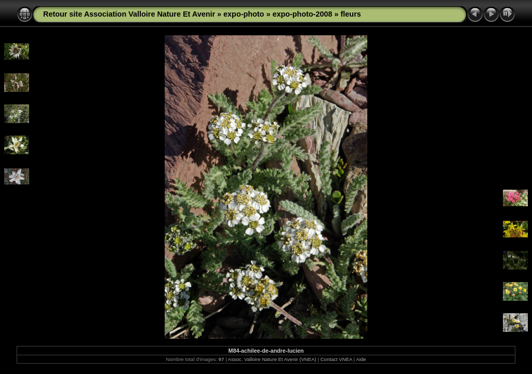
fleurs (351, 14)
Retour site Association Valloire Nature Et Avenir (129, 14)
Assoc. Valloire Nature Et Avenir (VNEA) (272, 359)
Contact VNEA (336, 359)
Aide (361, 359)
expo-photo (243, 14)
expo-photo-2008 (302, 14)
